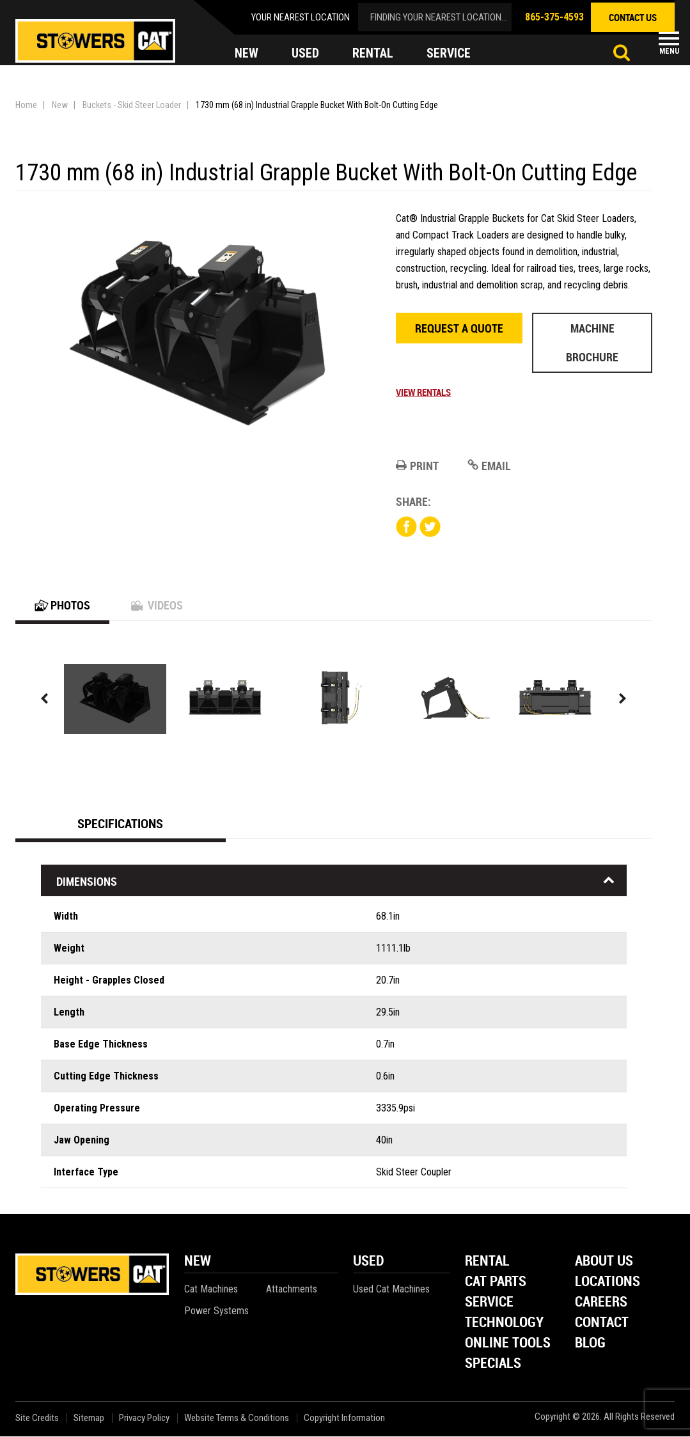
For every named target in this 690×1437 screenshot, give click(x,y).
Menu (669, 51)
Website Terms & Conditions (236, 1419)
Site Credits (37, 1419)
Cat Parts (495, 1283)
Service (489, 1303)
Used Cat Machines (391, 1290)
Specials (493, 1364)
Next (623, 699)
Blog (590, 1344)
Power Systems (216, 1311)
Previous (45, 699)
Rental (487, 1262)
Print (417, 465)
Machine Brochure (592, 342)
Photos (62, 605)
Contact (602, 1323)
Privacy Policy (144, 1419)
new (246, 53)
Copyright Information (344, 1419)
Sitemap (89, 1419)
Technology (504, 1323)
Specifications (120, 824)
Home (26, 105)
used (305, 53)
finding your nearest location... (438, 17)
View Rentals (423, 392)
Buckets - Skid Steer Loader (131, 105)
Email (489, 465)
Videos (157, 605)
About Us (604, 1262)
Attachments (291, 1290)
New (60, 105)
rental (372, 53)
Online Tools (508, 1344)
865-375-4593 (554, 17)
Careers (601, 1303)
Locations (607, 1283)
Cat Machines (211, 1290)
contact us (633, 17)
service (449, 53)
